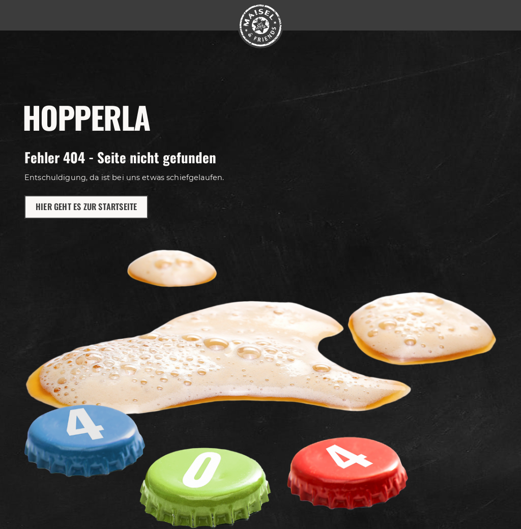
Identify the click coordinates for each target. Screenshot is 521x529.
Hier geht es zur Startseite (86, 206)
